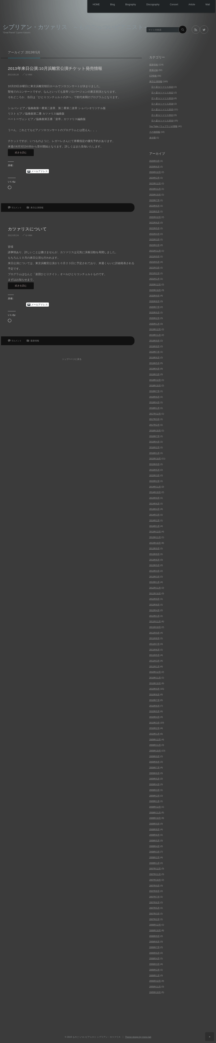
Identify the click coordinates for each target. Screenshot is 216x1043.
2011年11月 (155, 621)
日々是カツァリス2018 (162, 104)
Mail (207, 5)
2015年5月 (154, 470)
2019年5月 (154, 363)
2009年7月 (154, 767)
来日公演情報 (36, 207)
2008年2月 (154, 857)
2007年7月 (154, 897)
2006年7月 (154, 947)
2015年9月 (154, 464)
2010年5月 (154, 711)
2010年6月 (154, 706)
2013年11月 (155, 537)
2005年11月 (155, 986)
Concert (170, 5)
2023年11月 (155, 189)
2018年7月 (154, 391)
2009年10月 (155, 751)
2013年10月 (155, 543)
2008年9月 (154, 824)
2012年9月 (154, 599)
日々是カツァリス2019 (162, 98)
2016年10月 (155, 430)
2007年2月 (154, 919)
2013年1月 (154, 582)
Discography (147, 5)
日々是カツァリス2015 (162, 109)
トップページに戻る (72, 357)
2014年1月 (154, 526)
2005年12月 (155, 981)
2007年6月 (154, 902)
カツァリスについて (27, 229)
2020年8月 (154, 301)
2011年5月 (154, 655)
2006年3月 (154, 964)
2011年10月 (155, 627)
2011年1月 (154, 666)
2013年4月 (154, 571)
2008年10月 (155, 818)
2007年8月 (154, 891)
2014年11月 (155, 487)
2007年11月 (155, 874)
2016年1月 (154, 453)
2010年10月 (155, 683)
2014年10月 (155, 492)
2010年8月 (154, 694)
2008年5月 (154, 840)
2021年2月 (154, 273)
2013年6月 (154, 560)
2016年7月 (154, 436)
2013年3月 (154, 576)
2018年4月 (154, 402)
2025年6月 (154, 166)
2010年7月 (154, 700)
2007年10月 (155, 880)
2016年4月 (154, 442)
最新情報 (34, 341)
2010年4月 (154, 717)
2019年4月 (154, 369)
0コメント (17, 207)
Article (189, 5)
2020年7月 (154, 307)
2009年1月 (154, 801)
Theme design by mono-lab (138, 1037)
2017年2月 (154, 425)
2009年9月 (154, 756)
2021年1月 (154, 279)
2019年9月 (154, 341)
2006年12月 (155, 925)
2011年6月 (154, 649)
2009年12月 (155, 739)
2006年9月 (154, 936)
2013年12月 (155, 531)
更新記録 (153, 70)
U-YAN (29, 74)
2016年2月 (154, 447)
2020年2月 (154, 318)
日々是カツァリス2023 (162, 87)
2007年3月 (154, 913)
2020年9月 (154, 295)
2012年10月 (155, 593)
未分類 (152, 137)
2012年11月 (155, 588)
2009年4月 (154, 784)
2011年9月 (154, 633)
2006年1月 (154, 975)
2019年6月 (154, 357)
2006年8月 (154, 941)
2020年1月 (154, 324)
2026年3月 (154, 161)
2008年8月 (154, 829)
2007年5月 (154, 908)
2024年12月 (155, 172)
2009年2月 (154, 796)
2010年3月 (154, 723)
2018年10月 (155, 385)
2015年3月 (154, 475)
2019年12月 (155, 329)
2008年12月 (155, 807)
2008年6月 (154, 835)
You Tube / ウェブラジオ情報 (163, 126)
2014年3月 (154, 515)
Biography (123, 5)
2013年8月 (154, 554)
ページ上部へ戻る (209, 1036)
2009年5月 (154, 779)
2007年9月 (154, 885)
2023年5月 (154, 211)
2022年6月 (154, 222)
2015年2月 (154, 481)
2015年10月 (155, 458)
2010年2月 (154, 728)
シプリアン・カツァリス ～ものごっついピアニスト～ (76, 27)
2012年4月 (154, 610)
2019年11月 (155, 335)
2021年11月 (155, 251)
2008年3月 (154, 852)
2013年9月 (154, 548)
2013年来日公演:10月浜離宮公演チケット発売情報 (55, 68)
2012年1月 (154, 616)
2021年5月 (154, 262)
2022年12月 (155, 217)
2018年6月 (154, 397)
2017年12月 (155, 414)
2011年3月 (154, 661)
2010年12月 (155, 672)
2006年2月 (154, 970)
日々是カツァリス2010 (162, 120)
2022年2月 (154, 245)
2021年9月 (154, 256)
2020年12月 (155, 284)
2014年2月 (154, 520)
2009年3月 (154, 790)
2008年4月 (154, 846)
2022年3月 (154, 239)
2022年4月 (154, 234)
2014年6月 (154, 503)
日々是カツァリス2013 (162, 115)
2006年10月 (155, 930)
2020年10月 (155, 290)
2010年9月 (154, 689)
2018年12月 (155, 380)
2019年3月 (154, 374)
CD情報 (153, 76)
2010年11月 (155, 677)
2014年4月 (154, 509)
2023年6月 (154, 206)
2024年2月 (154, 178)
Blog (104, 5)
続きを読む (21, 152)
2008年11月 (155, 812)
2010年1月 (154, 734)
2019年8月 (154, 346)
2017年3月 (154, 419)
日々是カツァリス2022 (162, 92)
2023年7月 (154, 200)
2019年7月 (154, 352)
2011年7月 (154, 644)
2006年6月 (154, 953)
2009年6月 (154, 773)
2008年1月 (154, 863)
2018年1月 (154, 408)
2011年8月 (154, 638)
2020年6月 (154, 312)
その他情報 (154, 132)
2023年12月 (155, 183)
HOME (86, 5)
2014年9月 (154, 498)
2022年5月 (154, 228)
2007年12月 (155, 868)
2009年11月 (155, 745)
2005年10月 (155, 992)
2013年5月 (154, 565)
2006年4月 (154, 958)
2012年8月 (154, 604)
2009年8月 (154, 762)
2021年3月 (154, 267)
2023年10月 (155, 194)
